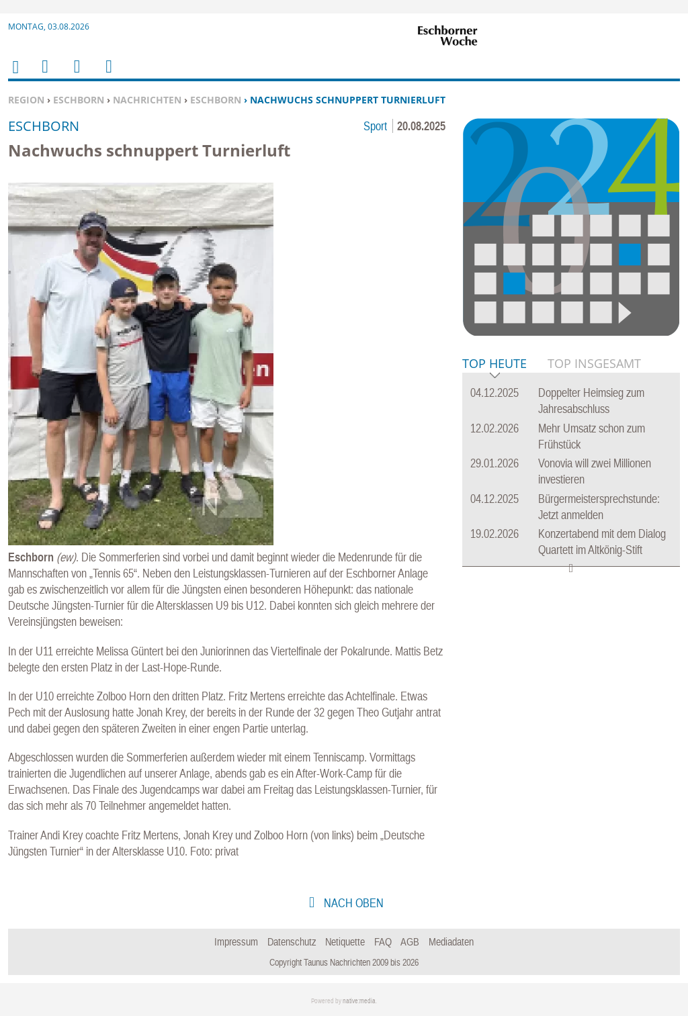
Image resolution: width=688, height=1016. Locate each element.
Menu (44, 75)
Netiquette (345, 941)
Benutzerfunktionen (108, 75)
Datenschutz (291, 941)
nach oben (352, 903)
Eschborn (78, 99)
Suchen (74, 75)
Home (15, 76)
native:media (359, 1001)
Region (26, 99)
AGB (409, 941)
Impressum (236, 941)
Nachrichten (147, 99)
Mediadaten (451, 941)
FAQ (383, 941)
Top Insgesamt (594, 363)
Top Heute (494, 364)
